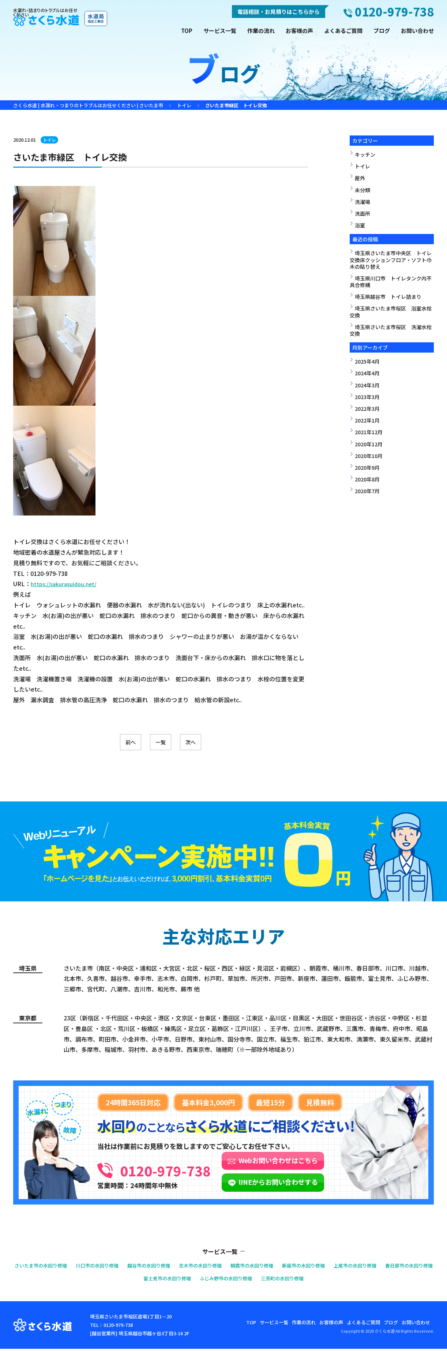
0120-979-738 (192, 1169)
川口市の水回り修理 (113, 1267)
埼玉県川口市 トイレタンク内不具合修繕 (391, 282)
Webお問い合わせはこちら (331, 1162)
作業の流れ (261, 30)
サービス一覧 (219, 30)
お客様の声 (299, 30)
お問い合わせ (417, 30)
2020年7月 (367, 491)
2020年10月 (369, 455)
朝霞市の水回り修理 (287, 1267)
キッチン (365, 154)
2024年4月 (367, 373)
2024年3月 (367, 385)
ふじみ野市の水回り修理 (258, 1280)
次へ (209, 743)
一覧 (160, 743)
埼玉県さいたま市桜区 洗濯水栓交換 (391, 330)
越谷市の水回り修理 (171, 1267)
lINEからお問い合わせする (331, 1184)
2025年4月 (367, 361)
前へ (112, 743)
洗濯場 (362, 201)
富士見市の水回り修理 (191, 1280)
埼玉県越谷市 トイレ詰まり (388, 296)
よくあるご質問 (343, 30)
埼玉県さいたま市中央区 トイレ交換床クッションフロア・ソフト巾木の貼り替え (391, 259)
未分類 (362, 190)
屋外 (360, 178)
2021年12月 (369, 432)
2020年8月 (367, 479)
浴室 (360, 225)
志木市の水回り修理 (229, 1267)
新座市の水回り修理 (345, 1267)
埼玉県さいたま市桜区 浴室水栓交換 (391, 312)
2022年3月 (367, 408)
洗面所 (362, 213)
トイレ (50, 139)
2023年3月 (367, 397)
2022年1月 (367, 420)
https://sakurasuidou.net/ (66, 583)
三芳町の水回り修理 (321, 1280)
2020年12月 (369, 444)
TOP (186, 30)
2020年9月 (367, 467)
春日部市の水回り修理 (128, 1280)
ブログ (381, 30)
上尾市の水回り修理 (403, 1267)
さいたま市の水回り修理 (49, 1267)
